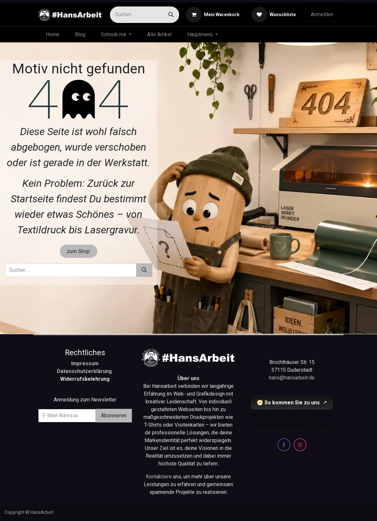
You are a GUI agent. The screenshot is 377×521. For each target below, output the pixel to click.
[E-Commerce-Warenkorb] (212, 14)
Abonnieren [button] (113, 415)
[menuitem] (52, 34)
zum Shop (78, 251)
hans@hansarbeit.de (292, 378)
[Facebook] (283, 444)
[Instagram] (300, 444)
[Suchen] (171, 14)
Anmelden (322, 14)
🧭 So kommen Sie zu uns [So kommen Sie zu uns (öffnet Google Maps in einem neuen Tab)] (292, 402)
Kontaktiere (159, 476)
